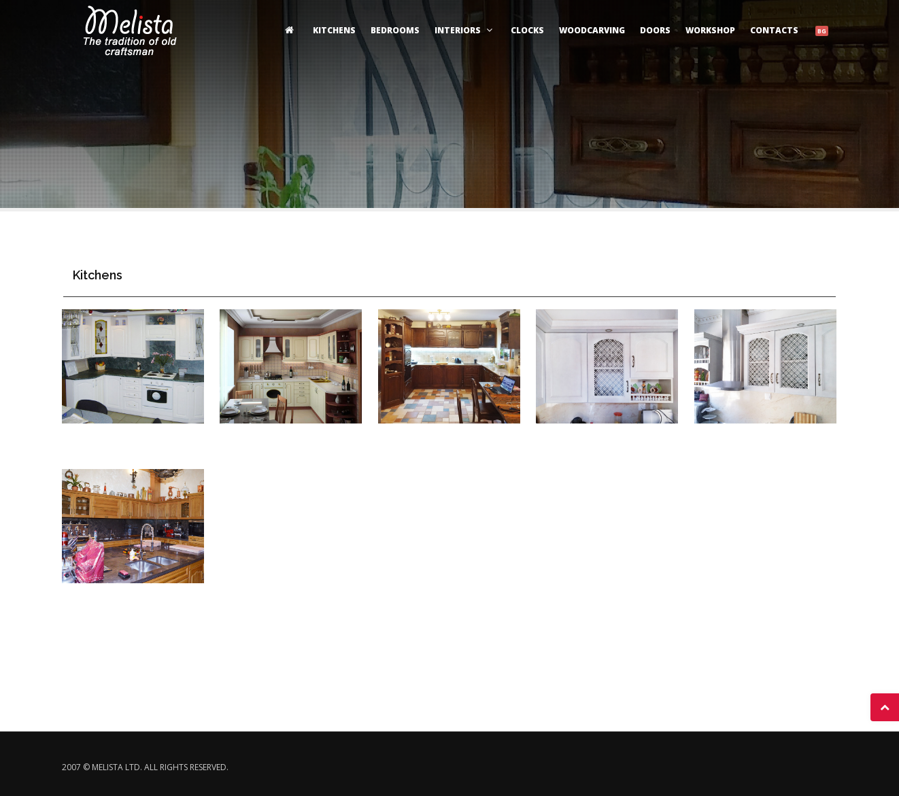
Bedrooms (395, 30)
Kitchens (334, 30)
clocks (527, 30)
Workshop (710, 30)
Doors (655, 30)
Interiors (465, 30)
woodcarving (592, 30)
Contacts (774, 30)
